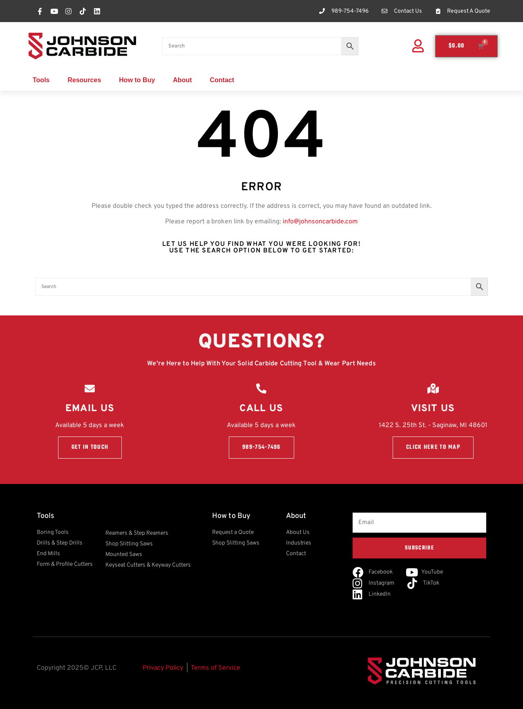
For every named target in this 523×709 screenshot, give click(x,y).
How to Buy (137, 80)
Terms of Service (215, 668)
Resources (84, 80)
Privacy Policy (163, 668)
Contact (222, 80)
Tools (41, 80)
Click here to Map (433, 447)
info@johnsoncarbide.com (320, 222)
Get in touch (90, 447)
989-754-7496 (261, 447)
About (182, 80)
